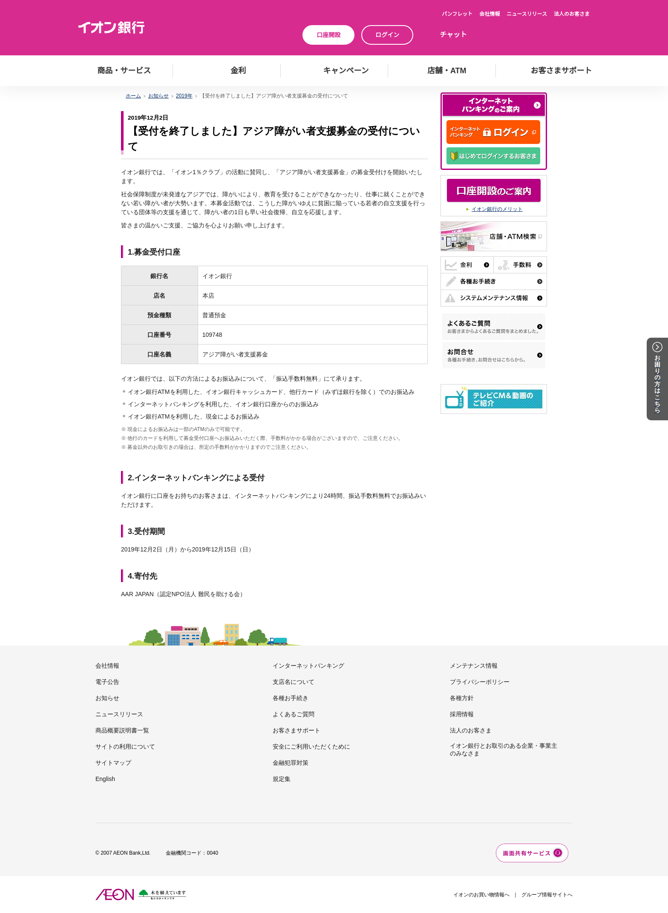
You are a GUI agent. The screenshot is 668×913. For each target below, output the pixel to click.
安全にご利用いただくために (311, 746)
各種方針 (462, 698)
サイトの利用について (125, 746)
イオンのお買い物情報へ (481, 895)
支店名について (293, 681)
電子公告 (107, 681)
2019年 (184, 96)
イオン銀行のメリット (497, 209)
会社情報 (489, 14)
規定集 (282, 778)
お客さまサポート (296, 730)
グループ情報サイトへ (547, 895)
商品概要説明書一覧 (122, 730)
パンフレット (457, 14)
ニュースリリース (527, 14)
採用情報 (462, 714)
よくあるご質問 (293, 714)
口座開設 (328, 35)
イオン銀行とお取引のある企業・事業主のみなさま (503, 749)
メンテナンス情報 (474, 665)
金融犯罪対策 (290, 762)
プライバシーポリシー (480, 681)
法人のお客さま (572, 14)
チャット (453, 34)
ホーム (133, 96)
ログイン (387, 35)
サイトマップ (113, 762)
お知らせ (158, 96)
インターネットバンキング (308, 665)
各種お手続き (290, 698)
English (105, 778)
